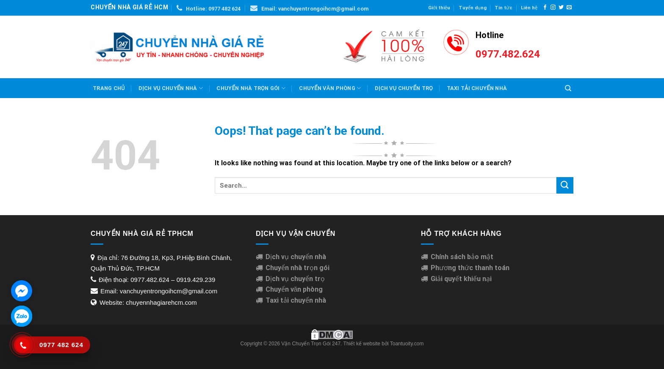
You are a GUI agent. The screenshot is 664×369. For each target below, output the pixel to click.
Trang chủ (109, 88)
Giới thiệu (439, 8)
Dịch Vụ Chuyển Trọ (404, 88)
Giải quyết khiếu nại (461, 279)
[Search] (568, 88)
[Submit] (564, 185)
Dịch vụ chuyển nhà (170, 88)
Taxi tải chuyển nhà (296, 300)
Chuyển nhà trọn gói (250, 88)
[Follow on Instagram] (553, 8)
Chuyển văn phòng (330, 88)
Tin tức (503, 8)
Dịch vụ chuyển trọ (295, 279)
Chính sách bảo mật (462, 257)
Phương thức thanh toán (470, 268)
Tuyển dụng (473, 8)
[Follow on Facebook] (545, 8)
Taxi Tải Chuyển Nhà (477, 88)
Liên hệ (529, 8)
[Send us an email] (569, 8)
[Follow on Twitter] (561, 8)
